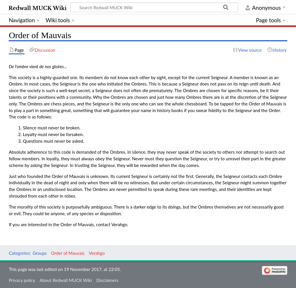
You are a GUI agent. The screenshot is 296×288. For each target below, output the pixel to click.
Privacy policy (22, 280)
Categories (19, 253)
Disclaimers (107, 280)
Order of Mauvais (68, 253)
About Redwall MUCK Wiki (66, 280)
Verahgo (97, 253)
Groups (40, 253)
